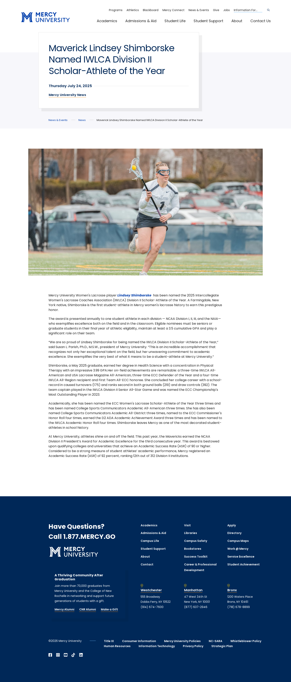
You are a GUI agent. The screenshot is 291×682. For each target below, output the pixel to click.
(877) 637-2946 (195, 607)
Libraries (190, 533)
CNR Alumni (87, 609)
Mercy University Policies (182, 641)
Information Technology (157, 646)
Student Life (175, 20)
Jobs (226, 10)
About (236, 20)
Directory (234, 533)
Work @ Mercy (237, 549)
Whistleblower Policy (245, 641)
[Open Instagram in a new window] (58, 655)
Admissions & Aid (140, 20)
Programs (115, 10)
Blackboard (150, 10)
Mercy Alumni (64, 609)
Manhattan (193, 590)
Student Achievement (243, 564)
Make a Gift (109, 609)
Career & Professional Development (200, 567)
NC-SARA (215, 641)
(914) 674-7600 (152, 607)
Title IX (109, 641)
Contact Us (260, 20)
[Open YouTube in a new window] (65, 655)
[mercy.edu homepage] (45, 17)
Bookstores (192, 549)
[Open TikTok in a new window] (73, 655)
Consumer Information (139, 641)
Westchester (151, 590)
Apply (231, 525)
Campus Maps (238, 541)
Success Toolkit (196, 557)
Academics (107, 20)
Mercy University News (67, 95)
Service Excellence (240, 557)
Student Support (208, 20)
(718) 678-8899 (238, 607)
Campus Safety (195, 541)
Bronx (232, 590)
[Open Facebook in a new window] (50, 655)
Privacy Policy (193, 646)
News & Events (199, 10)
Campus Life (150, 541)
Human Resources (117, 646)
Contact (147, 564)
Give (216, 10)
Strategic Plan (222, 646)
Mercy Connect (173, 10)
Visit (187, 525)
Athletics (133, 10)
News (82, 120)
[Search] (268, 10)
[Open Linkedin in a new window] (81, 655)
